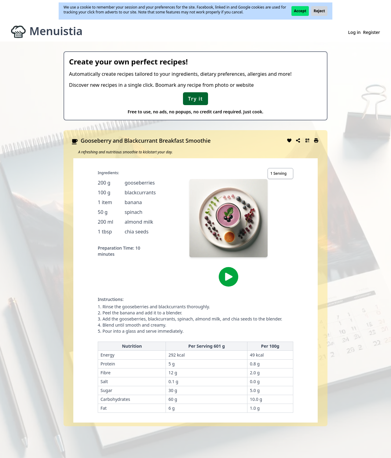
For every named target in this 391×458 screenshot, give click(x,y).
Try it (195, 98)
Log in (354, 32)
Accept (300, 10)
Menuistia (55, 31)
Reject (319, 10)
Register (371, 32)
